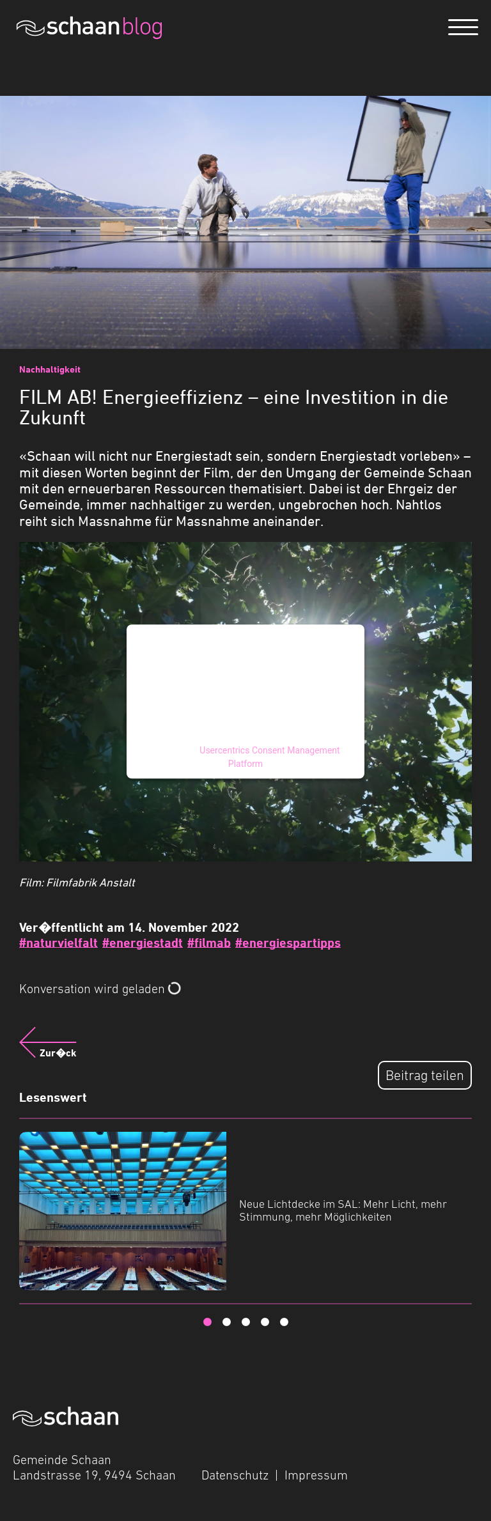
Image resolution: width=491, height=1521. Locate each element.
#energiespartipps (288, 942)
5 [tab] (283, 1322)
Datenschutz (235, 1475)
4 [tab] (264, 1322)
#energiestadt (142, 942)
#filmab (209, 942)
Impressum (316, 1475)
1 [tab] (207, 1322)
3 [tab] (245, 1322)
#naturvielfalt (58, 942)
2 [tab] (226, 1322)
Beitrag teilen (425, 1075)
